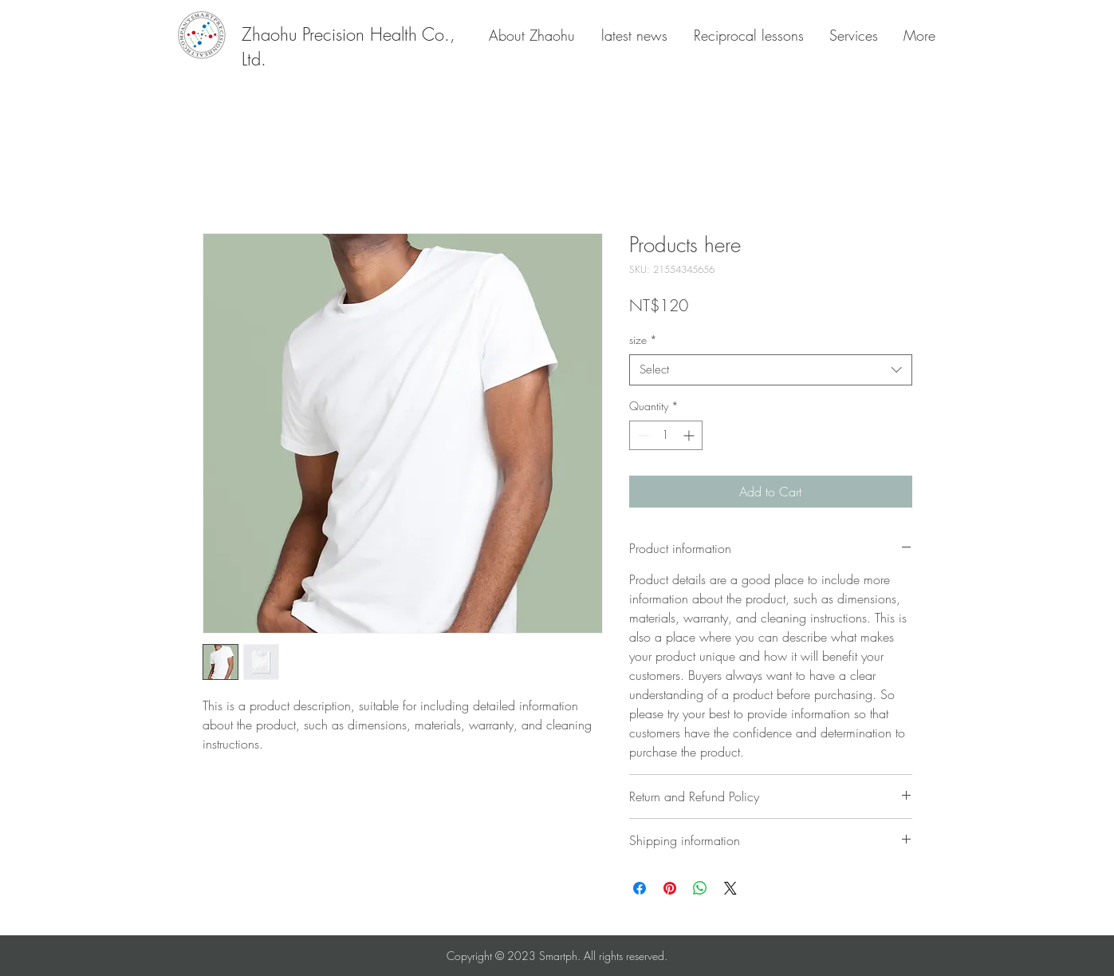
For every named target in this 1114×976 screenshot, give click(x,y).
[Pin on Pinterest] (669, 888)
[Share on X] (730, 888)
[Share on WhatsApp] (700, 888)
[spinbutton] (665, 435)
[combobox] (770, 369)
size (643, 339)
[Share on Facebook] (639, 888)
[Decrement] (641, 435)
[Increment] (690, 435)
